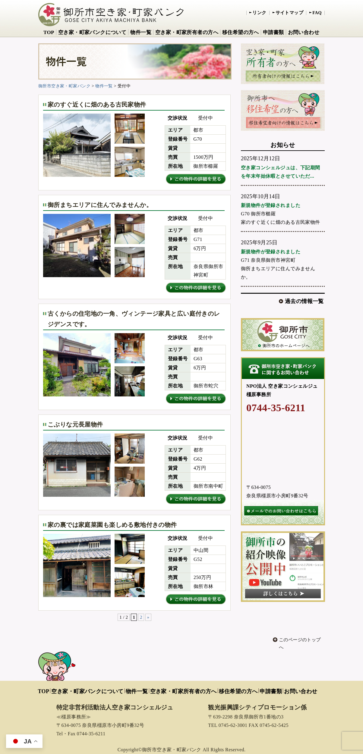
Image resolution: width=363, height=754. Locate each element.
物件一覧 (140, 32)
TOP (48, 32)
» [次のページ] (148, 617)
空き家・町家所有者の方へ (186, 32)
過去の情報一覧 (304, 301)
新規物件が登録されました (270, 205)
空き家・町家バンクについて (92, 32)
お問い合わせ (304, 32)
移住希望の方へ (240, 32)
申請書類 (273, 32)
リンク (259, 12)
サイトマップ (290, 12)
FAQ (317, 12)
